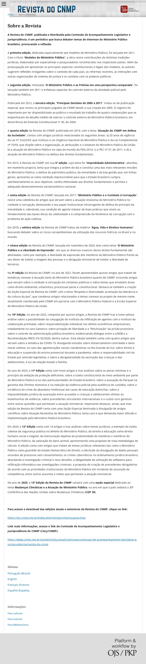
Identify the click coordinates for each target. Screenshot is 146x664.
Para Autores (15, 619)
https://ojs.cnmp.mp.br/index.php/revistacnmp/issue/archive (47, 518)
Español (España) (18, 590)
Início (11, 14)
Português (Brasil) (19, 573)
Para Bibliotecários (18, 624)
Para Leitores (15, 613)
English (12, 579)
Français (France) (18, 585)
